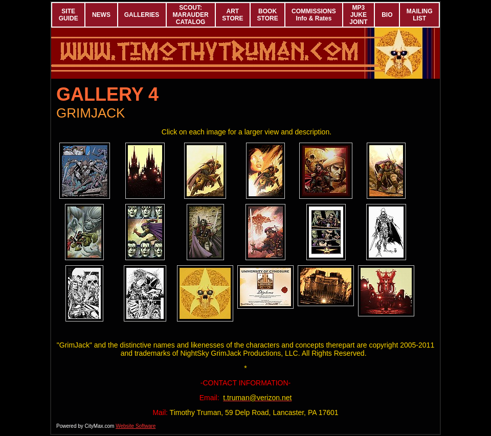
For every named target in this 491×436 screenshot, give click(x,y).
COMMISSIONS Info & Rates (314, 15)
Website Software (135, 426)
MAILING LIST (420, 15)
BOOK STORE (267, 15)
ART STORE (232, 15)
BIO (387, 14)
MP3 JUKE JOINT (358, 15)
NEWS (101, 14)
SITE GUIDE (68, 15)
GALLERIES (142, 14)
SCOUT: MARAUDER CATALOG (191, 15)
